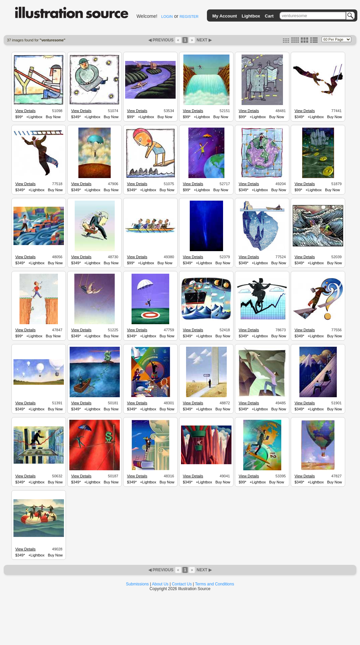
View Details (25, 111)
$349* (76, 117)
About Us (160, 584)
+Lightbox (34, 117)
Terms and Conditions (214, 584)
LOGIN (167, 16)
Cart (269, 16)
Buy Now (53, 117)
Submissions (137, 584)
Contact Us (182, 584)
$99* (19, 117)
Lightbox (251, 16)
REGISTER (189, 16)
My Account (224, 16)
